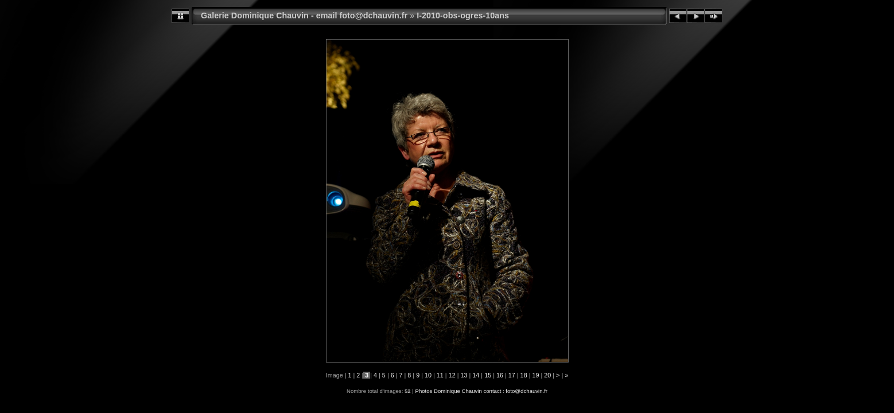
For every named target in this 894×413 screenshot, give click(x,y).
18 (524, 375)
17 (512, 375)
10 (428, 375)
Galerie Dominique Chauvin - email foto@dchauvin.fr (304, 15)
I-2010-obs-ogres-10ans (463, 15)
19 (535, 375)
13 (463, 375)
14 (476, 375)
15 (488, 375)
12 (452, 375)
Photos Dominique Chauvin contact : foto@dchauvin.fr (481, 391)
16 (500, 375)
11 (440, 375)
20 (547, 375)
